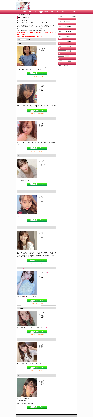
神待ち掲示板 (46, 416)
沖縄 (74, 11)
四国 (63, 11)
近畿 (52, 11)
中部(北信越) (41, 12)
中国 (57, 11)
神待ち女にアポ (36, 73)
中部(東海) (46, 11)
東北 (30, 11)
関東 (35, 11)
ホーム (19, 11)
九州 (68, 11)
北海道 (24, 11)
